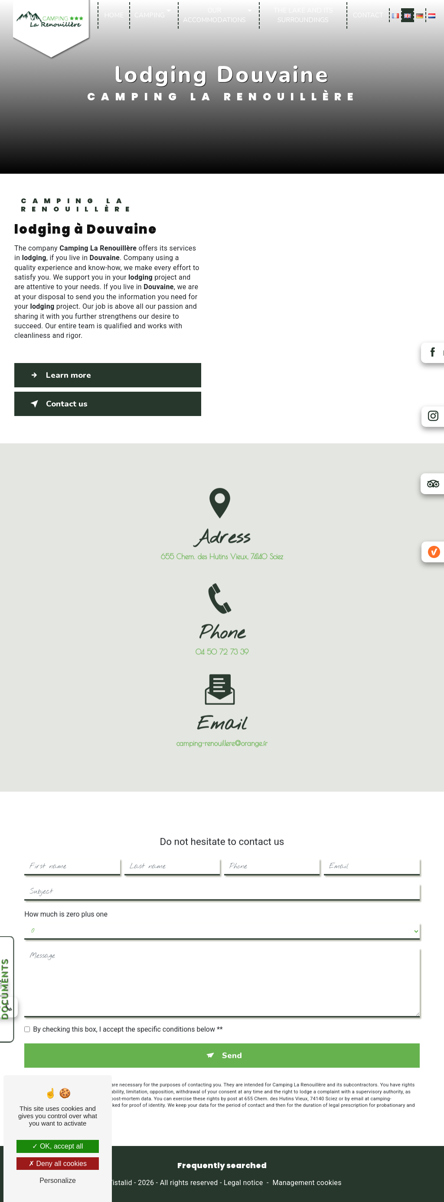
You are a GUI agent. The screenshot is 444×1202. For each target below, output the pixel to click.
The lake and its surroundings (303, 15)
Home (114, 15)
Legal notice (243, 1183)
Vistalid (120, 1183)
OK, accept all (57, 1146)
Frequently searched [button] (222, 1166)
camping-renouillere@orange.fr (222, 731)
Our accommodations (214, 15)
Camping (150, 15)
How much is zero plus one (66, 902)
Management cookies (306, 1183)
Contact (368, 15)
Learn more (60, 375)
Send (232, 1044)
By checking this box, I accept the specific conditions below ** (127, 1018)
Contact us (58, 403)
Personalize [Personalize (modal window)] (57, 1180)
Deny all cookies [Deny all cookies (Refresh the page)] (58, 1163)
